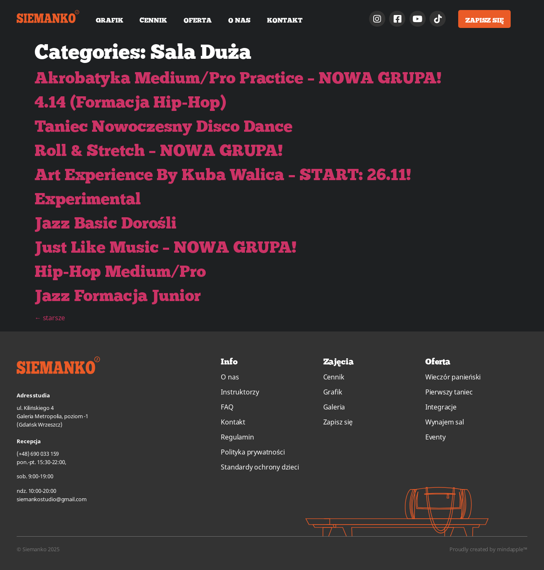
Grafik (109, 20)
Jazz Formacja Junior (118, 295)
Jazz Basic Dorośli (106, 222)
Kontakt (284, 20)
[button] (484, 19)
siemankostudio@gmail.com (52, 499)
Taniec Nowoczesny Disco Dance (163, 126)
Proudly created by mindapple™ (488, 549)
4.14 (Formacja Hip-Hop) (130, 101)
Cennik (153, 20)
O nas (239, 20)
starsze (50, 317)
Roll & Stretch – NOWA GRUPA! (159, 150)
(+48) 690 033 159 (38, 453)
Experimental (88, 198)
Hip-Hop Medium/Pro (120, 271)
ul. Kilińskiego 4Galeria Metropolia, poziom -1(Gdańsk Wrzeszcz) (52, 416)
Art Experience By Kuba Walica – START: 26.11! (223, 174)
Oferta (198, 20)
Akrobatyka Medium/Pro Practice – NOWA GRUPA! (238, 77)
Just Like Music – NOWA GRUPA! (166, 246)
